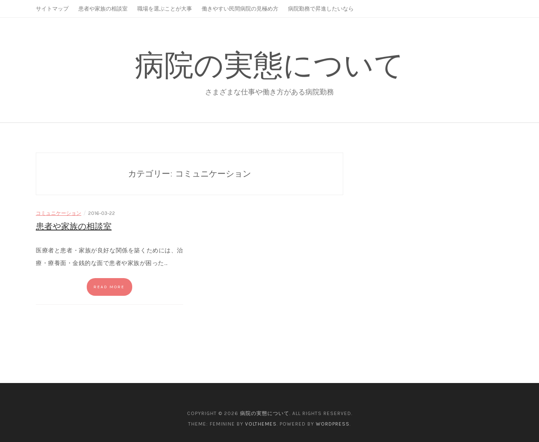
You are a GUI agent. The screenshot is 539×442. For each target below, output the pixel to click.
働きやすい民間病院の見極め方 (240, 8)
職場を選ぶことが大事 (164, 8)
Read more (109, 286)
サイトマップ (52, 8)
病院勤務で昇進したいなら (321, 8)
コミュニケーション (58, 213)
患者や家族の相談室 (103, 8)
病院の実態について (269, 65)
